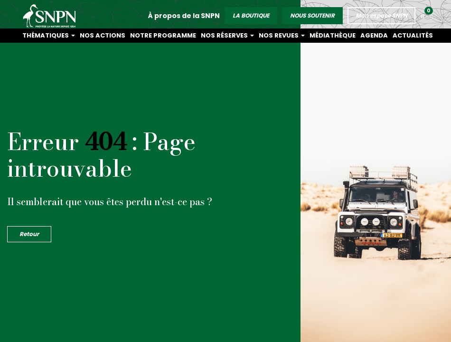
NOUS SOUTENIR (313, 14)
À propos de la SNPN (185, 14)
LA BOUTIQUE (252, 14)
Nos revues (310, 35)
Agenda (386, 35)
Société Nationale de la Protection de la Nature (51, 14)
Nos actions (164, 35)
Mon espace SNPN (382, 14)
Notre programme (213, 35)
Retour (29, 234)
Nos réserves (265, 35)
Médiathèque (352, 35)
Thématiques (120, 35)
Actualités (417, 35)
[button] (431, 16)
